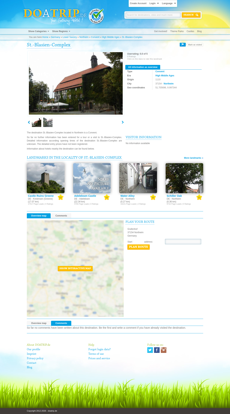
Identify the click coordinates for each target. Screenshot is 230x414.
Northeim (84, 37)
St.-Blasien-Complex (132, 37)
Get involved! (160, 31)
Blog (199, 31)
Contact (31, 362)
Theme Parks (177, 31)
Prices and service (99, 358)
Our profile (33, 349)
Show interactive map (75, 268)
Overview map (38, 215)
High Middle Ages (110, 37)
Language (167, 3)
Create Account (138, 3)
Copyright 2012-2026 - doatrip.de (42, 411)
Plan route (138, 247)
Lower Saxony (70, 37)
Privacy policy (35, 358)
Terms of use (96, 353)
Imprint (31, 353)
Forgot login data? (99, 349)
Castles (190, 31)
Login (153, 3)
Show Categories (37, 31)
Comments (61, 215)
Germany (55, 37)
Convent (95, 37)
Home (45, 37)
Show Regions (60, 31)
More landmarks (192, 158)
